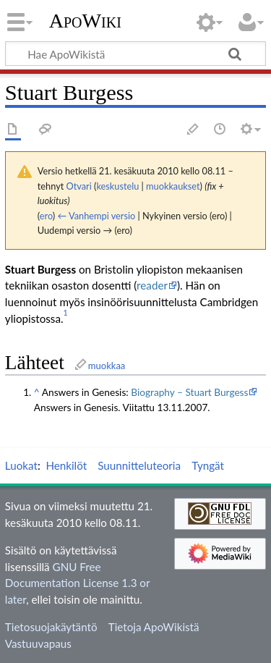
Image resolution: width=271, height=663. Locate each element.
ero (46, 215)
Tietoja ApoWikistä (153, 626)
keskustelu (117, 186)
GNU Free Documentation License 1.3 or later (77, 583)
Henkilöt (66, 465)
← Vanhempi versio (97, 215)
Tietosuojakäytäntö (51, 626)
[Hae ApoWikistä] (135, 53)
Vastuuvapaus (38, 643)
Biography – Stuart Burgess (189, 392)
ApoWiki (85, 21)
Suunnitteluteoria (139, 465)
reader (152, 285)
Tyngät (208, 465)
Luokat (21, 465)
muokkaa (106, 365)
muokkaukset (172, 186)
